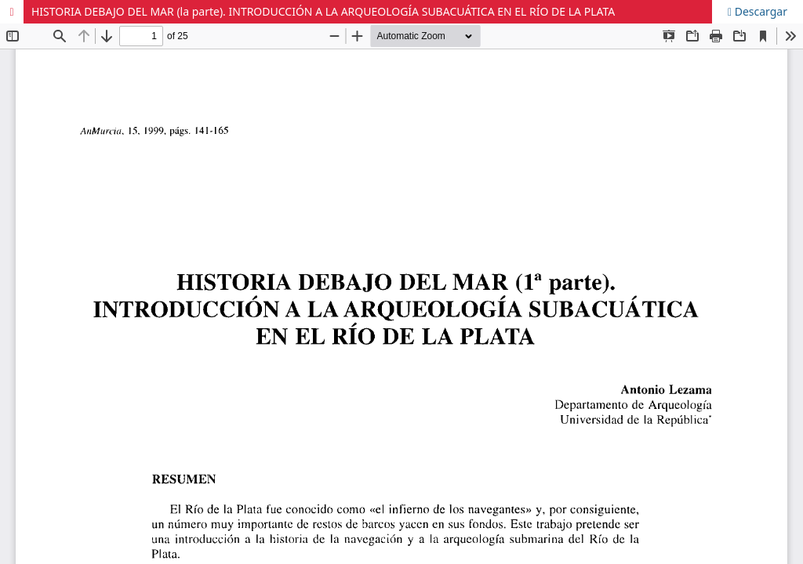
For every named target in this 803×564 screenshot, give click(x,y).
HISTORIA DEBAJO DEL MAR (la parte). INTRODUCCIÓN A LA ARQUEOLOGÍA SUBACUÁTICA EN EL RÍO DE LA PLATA (323, 11)
